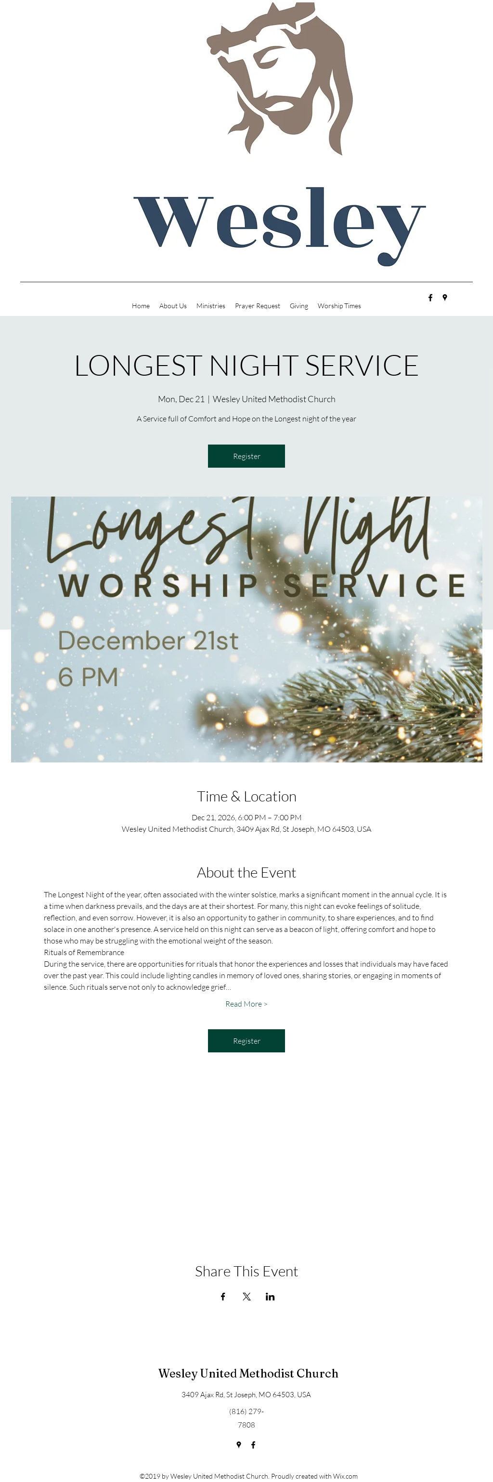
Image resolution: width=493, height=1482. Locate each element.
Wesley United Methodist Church (248, 1373)
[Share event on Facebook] (223, 1296)
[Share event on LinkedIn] (270, 1296)
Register (246, 456)
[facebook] (430, 297)
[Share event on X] (246, 1296)
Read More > (246, 1004)
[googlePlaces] (445, 297)
